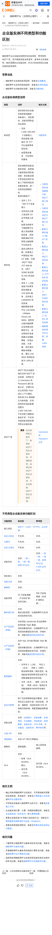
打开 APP (44, 4)
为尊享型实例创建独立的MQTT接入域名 (45, 194)
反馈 (29, 885)
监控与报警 (9, 705)
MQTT (21, 527)
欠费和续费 (35, 814)
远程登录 (30, 728)
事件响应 (40, 728)
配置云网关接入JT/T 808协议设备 (45, 274)
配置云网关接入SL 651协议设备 (45, 315)
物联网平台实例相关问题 (35, 861)
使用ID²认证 (23, 565)
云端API (8, 733)
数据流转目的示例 (36, 635)
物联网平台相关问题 (15, 846)
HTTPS (36, 527)
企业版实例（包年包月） (17, 814)
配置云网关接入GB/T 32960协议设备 (45, 295)
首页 (4, 23)
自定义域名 (9, 547)
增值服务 (8, 739)
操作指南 (36, 23)
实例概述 (42, 81)
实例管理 (45, 23)
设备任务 (28, 724)
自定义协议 (9, 536)
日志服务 (28, 721)
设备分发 (8, 582)
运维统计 (28, 717)
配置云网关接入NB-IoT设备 (45, 236)
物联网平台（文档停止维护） (19, 23)
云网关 (7, 542)
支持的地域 (43, 85)
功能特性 (40, 89)
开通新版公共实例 (42, 796)
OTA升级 (38, 724)
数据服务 (8, 676)
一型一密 (26, 562)
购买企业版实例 (15, 799)
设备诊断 (38, 717)
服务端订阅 (9, 612)
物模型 (7, 587)
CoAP (28, 527)
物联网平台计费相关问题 (19, 854)
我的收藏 (43, 50)
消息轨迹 (38, 721)
